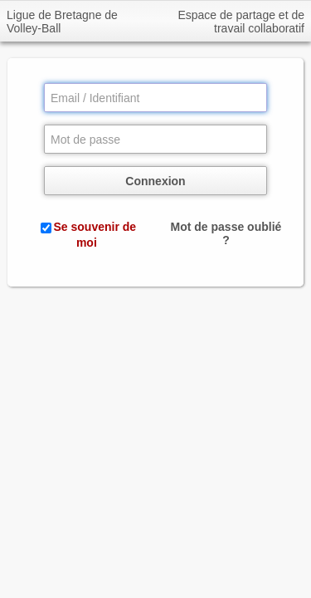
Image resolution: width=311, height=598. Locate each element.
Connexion (155, 181)
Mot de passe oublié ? (226, 233)
